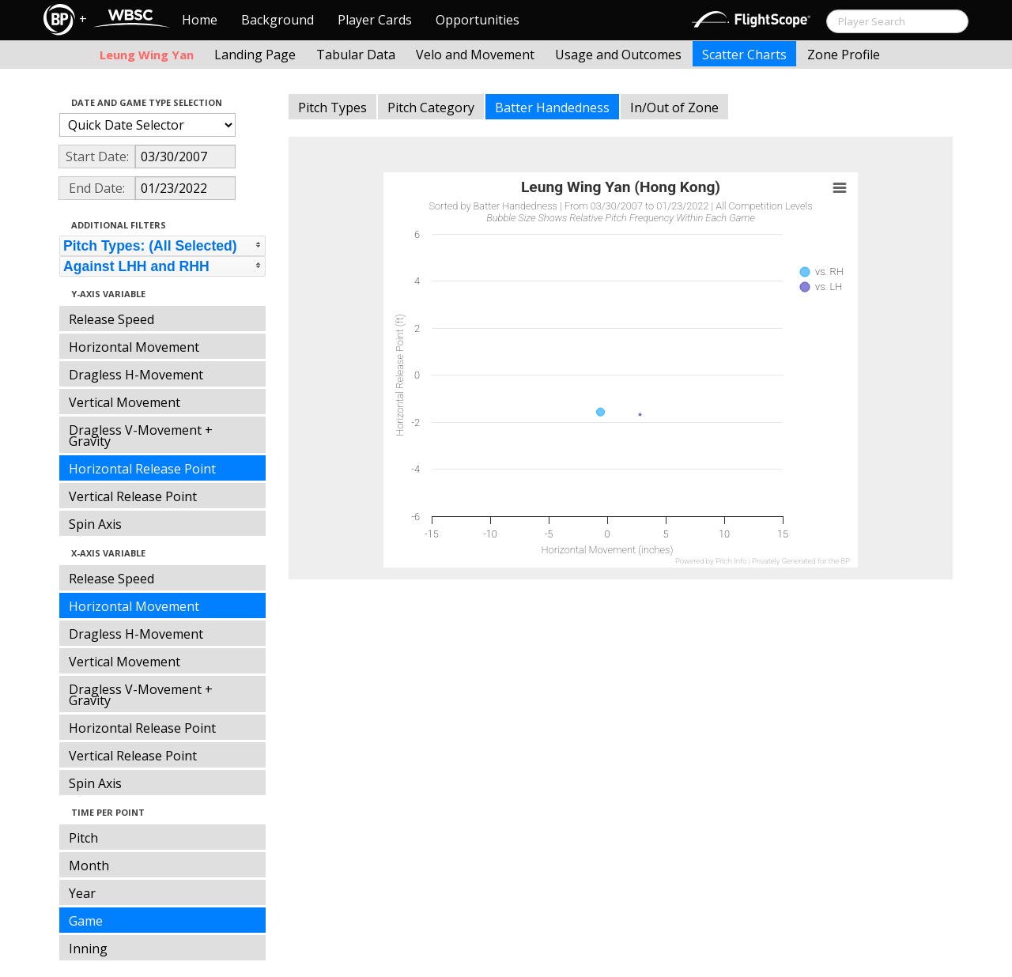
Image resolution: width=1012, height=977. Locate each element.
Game (86, 921)
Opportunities (477, 19)
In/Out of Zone (674, 107)
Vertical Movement (124, 402)
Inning (88, 948)
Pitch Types (332, 107)
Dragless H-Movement (136, 374)
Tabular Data (355, 54)
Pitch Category (430, 107)
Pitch (83, 838)
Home (199, 19)
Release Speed (111, 319)
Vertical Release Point (133, 496)
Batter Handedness (552, 107)
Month (89, 865)
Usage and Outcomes (618, 54)
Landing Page (255, 54)
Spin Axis (95, 524)
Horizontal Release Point (142, 468)
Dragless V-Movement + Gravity (141, 435)
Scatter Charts (744, 54)
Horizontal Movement (134, 347)
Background (277, 19)
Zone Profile (843, 54)
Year (82, 893)
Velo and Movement (475, 54)
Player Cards (375, 19)
